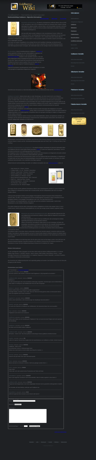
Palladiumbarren (75, 34)
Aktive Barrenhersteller (76, 59)
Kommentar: (12, 408)
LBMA (38, 149)
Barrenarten (74, 44)
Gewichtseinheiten (44, 18)
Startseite (31, 444)
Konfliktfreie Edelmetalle (76, 40)
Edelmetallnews (75, 18)
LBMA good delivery (53, 163)
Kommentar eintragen (23, 270)
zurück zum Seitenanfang (60, 434)
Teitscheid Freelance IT (48, 448)
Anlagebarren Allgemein (79, 32)
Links (37, 444)
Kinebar (26, 107)
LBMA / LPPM (74, 48)
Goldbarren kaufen (25, 110)
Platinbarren (74, 31)
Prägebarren (39, 51)
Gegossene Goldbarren (13, 56)
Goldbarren (73, 24)
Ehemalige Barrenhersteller (78, 62)
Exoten (72, 66)
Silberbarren (74, 27)
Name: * (22, 400)
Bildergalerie (54, 18)
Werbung (56, 444)
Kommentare (63, 18)
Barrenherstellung (58, 89)
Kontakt (50, 444)
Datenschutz (64, 444)
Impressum (43, 444)
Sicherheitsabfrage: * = (18, 428)
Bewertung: (15, 404)
